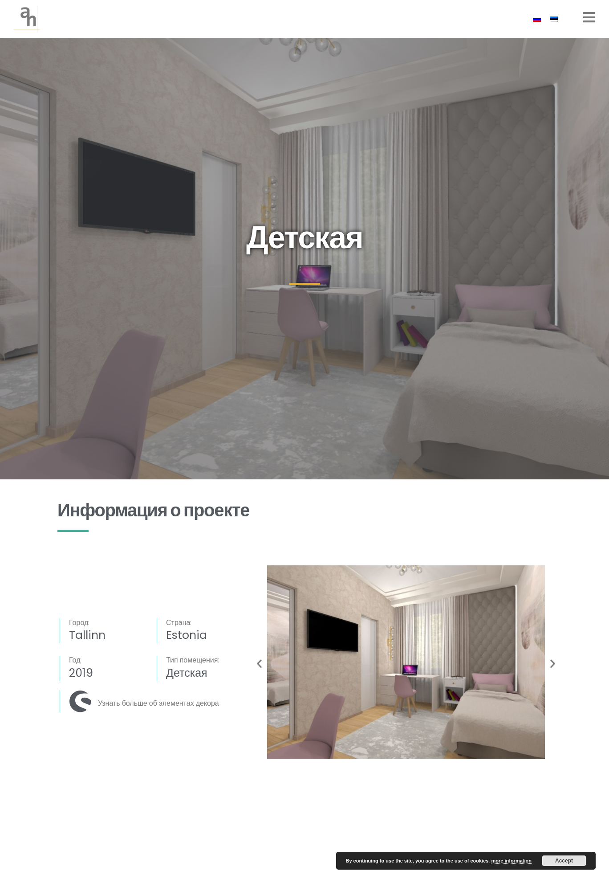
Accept (564, 861)
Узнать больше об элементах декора (158, 703)
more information (511, 860)
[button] (259, 663)
